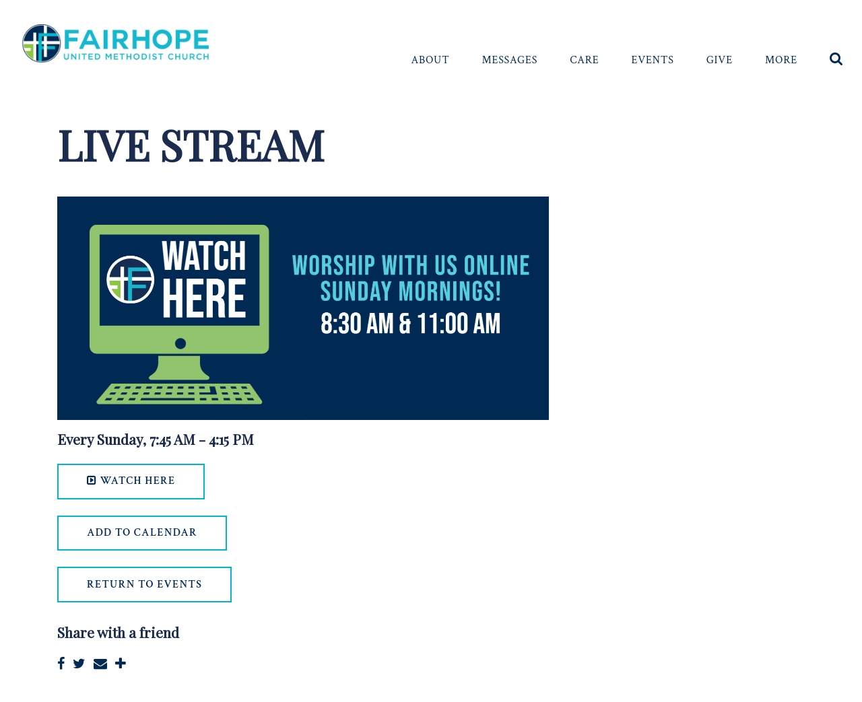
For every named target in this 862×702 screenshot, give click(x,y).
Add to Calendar (142, 533)
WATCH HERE (131, 481)
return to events (144, 584)
